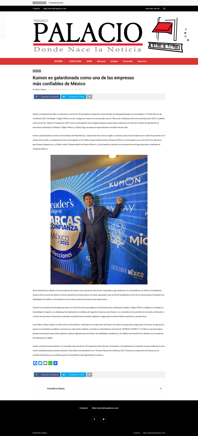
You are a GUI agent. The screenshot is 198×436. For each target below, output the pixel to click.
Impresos (142, 61)
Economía (127, 61)
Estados (114, 61)
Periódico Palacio (39, 89)
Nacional (101, 61)
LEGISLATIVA (75, 61)
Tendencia (36, 71)
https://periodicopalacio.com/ (55, 8)
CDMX (89, 61)
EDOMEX (58, 61)
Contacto (36, 8)
